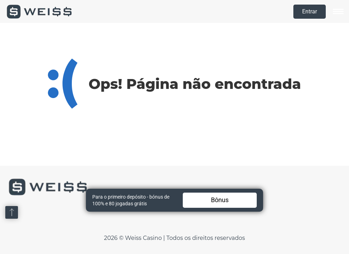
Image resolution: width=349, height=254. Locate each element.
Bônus (220, 200)
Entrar (309, 11)
